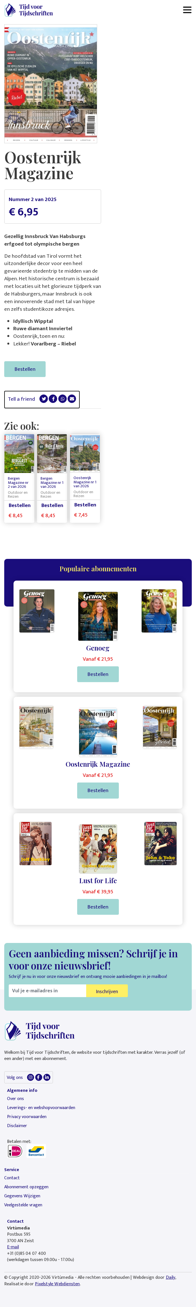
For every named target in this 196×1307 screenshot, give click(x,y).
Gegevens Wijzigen (22, 1196)
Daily (170, 1277)
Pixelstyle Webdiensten (57, 1284)
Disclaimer (17, 1126)
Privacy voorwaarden (26, 1117)
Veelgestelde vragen (23, 1205)
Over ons (15, 1099)
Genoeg (98, 647)
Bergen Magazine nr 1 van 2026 (52, 482)
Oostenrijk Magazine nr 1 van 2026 (85, 482)
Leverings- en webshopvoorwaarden (41, 1108)
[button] (43, 398)
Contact (12, 1178)
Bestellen (24, 369)
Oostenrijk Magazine (98, 763)
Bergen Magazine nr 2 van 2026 (18, 482)
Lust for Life (98, 880)
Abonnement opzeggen (26, 1187)
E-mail (13, 1247)
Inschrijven (107, 992)
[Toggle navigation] (187, 9)
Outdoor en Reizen (18, 494)
